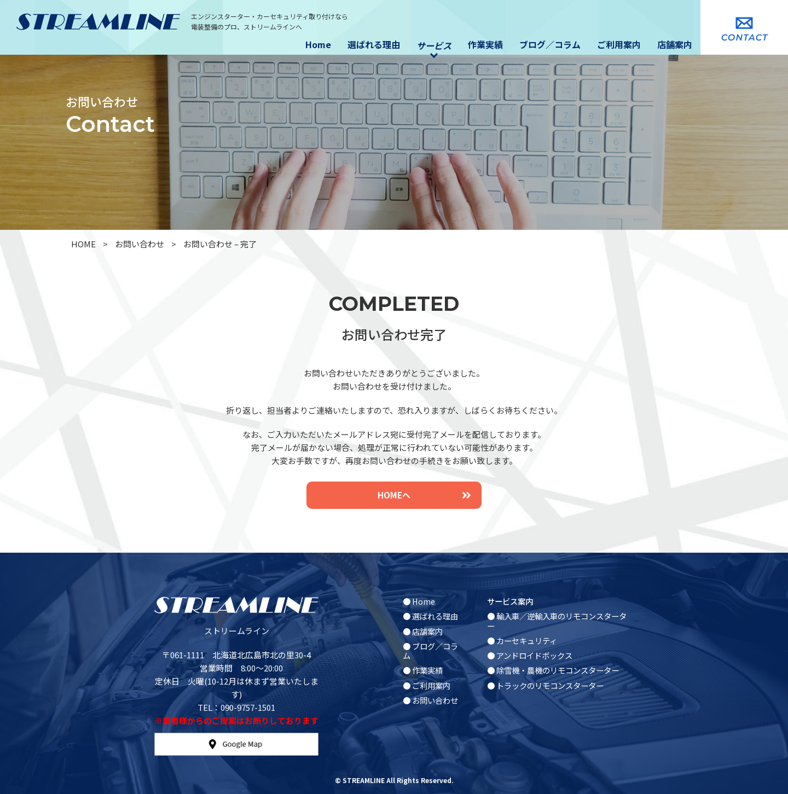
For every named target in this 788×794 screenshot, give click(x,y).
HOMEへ (424, 495)
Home (318, 44)
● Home (419, 601)
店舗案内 (674, 44)
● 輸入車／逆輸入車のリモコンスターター (557, 620)
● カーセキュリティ (522, 640)
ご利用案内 (619, 44)
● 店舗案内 (423, 631)
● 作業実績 (423, 670)
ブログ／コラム (550, 44)
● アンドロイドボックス (529, 655)
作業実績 (485, 44)
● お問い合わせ (430, 700)
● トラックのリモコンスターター (545, 685)
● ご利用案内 (426, 685)
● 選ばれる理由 (430, 616)
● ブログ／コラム (430, 650)
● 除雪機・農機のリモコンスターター (553, 670)
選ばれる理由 (373, 44)
